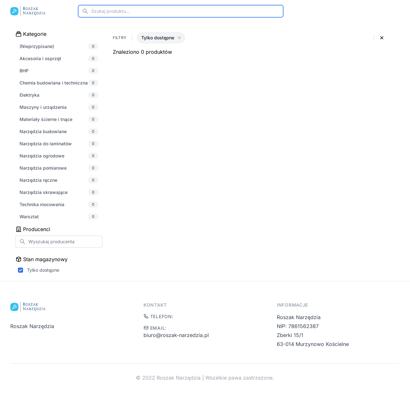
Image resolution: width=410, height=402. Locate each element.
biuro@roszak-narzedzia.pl (176, 335)
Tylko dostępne (43, 270)
